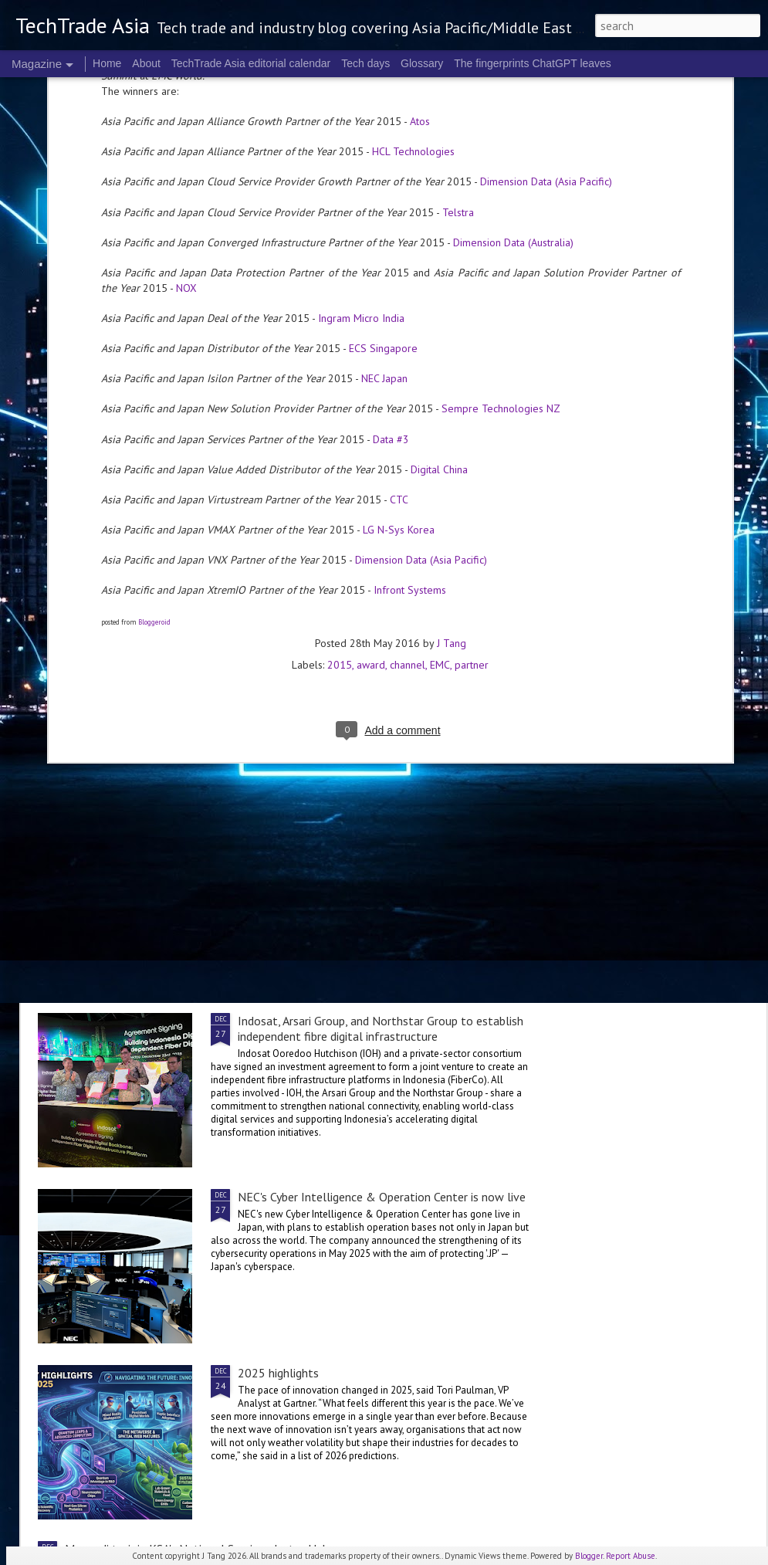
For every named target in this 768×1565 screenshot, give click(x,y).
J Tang (451, 426)
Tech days (365, 63)
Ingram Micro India (361, 101)
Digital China (439, 252)
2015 (339, 448)
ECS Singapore (383, 131)
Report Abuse (630, 1555)
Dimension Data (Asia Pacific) (421, 343)
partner (472, 448)
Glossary (422, 63)
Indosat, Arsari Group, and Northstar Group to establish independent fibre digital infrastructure (380, 1028)
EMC (440, 448)
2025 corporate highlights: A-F (289, 712)
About (146, 63)
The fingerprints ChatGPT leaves (532, 63)
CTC (399, 283)
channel (407, 448)
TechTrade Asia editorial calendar (251, 63)
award (371, 448)
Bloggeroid (154, 405)
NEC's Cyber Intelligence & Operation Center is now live (382, 1196)
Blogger (589, 1555)
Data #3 (391, 222)
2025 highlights (278, 1372)
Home (107, 63)
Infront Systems (410, 374)
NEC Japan (384, 161)
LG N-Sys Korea (399, 313)
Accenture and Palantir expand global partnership (192, 928)
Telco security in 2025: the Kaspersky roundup (183, 835)
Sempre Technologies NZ (501, 191)
